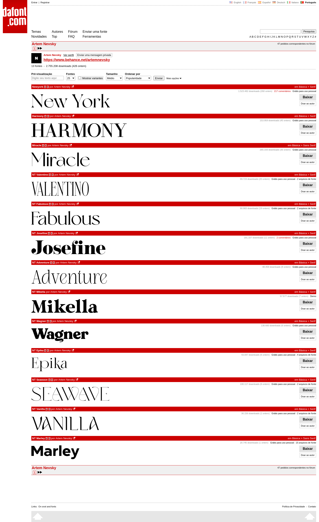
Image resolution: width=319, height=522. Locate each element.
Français (249, 2)
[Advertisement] (105, 18)
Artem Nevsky (62, 86)
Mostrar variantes (92, 78)
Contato (312, 506)
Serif (312, 86)
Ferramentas (92, 36)
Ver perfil (68, 55)
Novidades (39, 36)
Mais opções (173, 78)
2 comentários (284, 237)
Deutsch (279, 2)
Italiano (292, 2)
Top (54, 36)
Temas (36, 31)
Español (264, 2)
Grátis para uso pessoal (304, 91)
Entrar (34, 2)
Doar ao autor (308, 103)
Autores (57, 31)
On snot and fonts (47, 506)
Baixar (308, 97)
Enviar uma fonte (95, 31)
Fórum (73, 31)
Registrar (45, 2)
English (235, 2)
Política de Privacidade (293, 506)
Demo (313, 296)
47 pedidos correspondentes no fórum (296, 44)
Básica (303, 86)
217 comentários (282, 91)
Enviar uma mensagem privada (94, 55)
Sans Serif (309, 145)
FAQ (71, 36)
